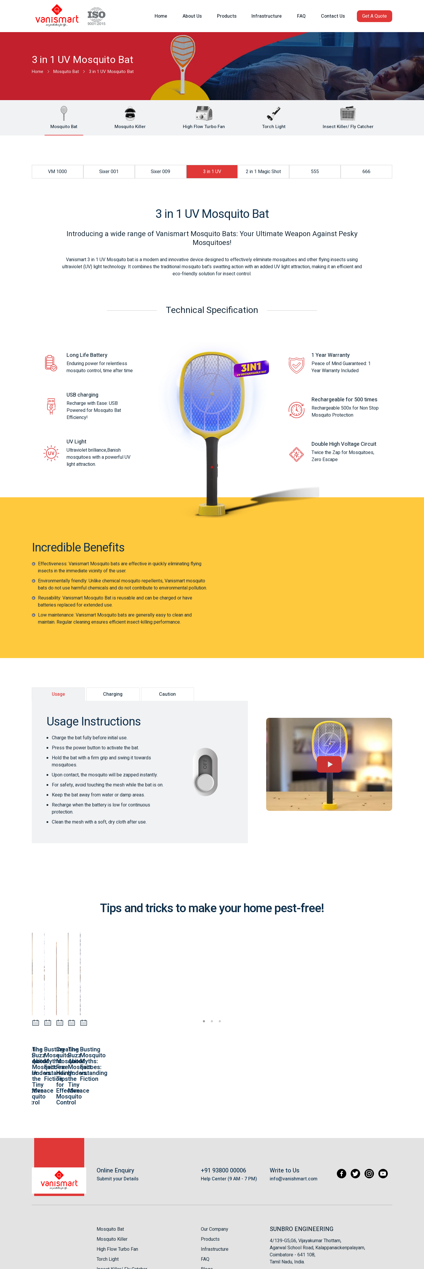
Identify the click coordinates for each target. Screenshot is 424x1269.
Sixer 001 (109, 171)
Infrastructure (214, 1190)
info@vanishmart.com (293, 1120)
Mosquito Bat (110, 1170)
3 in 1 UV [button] (212, 171)
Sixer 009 (160, 171)
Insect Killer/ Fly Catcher (122, 1210)
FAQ (205, 1200)
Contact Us (212, 1230)
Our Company (214, 1170)
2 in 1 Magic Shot (263, 171)
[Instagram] (368, 1115)
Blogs (207, 1210)
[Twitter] (353, 1115)
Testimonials (214, 1220)
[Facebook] (338, 1115)
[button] (374, 15)
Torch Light (108, 1200)
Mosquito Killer (112, 1180)
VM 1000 (57, 171)
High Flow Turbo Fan (117, 1190)
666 (366, 171)
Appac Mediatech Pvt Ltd (369, 1262)
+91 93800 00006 (223, 1111)
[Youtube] (382, 1115)
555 (315, 171)
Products (210, 1180)
